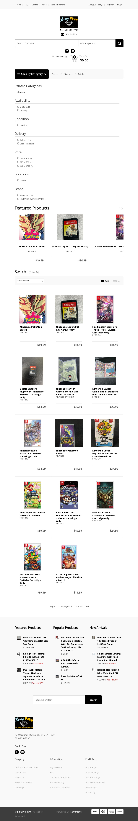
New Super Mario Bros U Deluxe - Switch (32, 514)
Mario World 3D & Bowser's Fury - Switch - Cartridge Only (30, 578)
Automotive (92, 777)
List (116, 281)
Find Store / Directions (26, 767)
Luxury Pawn (24, 811)
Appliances (92, 772)
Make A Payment (58, 5)
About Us (19, 777)
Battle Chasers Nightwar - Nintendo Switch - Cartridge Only (32, 393)
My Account (56, 767)
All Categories (87, 43)
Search (93, 699)
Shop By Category (30, 74)
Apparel (90, 767)
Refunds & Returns (60, 787)
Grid (105, 281)
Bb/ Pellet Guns (94, 782)
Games (55, 73)
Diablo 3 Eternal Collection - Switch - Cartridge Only (103, 515)
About (44, 5)
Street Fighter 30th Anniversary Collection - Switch (69, 577)
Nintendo (68, 73)
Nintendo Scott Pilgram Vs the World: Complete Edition (104, 453)
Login (119, 5)
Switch (80, 73)
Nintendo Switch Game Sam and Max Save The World (67, 391)
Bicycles (90, 787)
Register (110, 5)
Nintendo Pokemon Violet (67, 452)
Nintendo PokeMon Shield (32, 246)
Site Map (19, 787)
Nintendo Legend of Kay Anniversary (70, 246)
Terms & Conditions (60, 777)
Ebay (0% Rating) (96, 5)
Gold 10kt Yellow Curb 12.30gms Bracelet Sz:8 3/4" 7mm (35, 640)
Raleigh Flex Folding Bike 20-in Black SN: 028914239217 (34, 657)
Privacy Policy (57, 782)
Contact (35, 5)
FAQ (26, 5)
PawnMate (76, 811)
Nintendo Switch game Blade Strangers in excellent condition (105, 391)
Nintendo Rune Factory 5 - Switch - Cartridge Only (31, 453)
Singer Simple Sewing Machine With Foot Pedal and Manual (109, 657)
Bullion (90, 792)
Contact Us (71, 34)
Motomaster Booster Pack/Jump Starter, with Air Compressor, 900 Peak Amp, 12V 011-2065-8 (72, 644)
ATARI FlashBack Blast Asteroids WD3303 (70, 663)
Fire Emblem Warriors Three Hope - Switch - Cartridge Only (104, 329)
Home (18, 5)
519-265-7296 (71, 30)
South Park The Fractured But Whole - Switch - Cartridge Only (68, 517)
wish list (59, 56)
